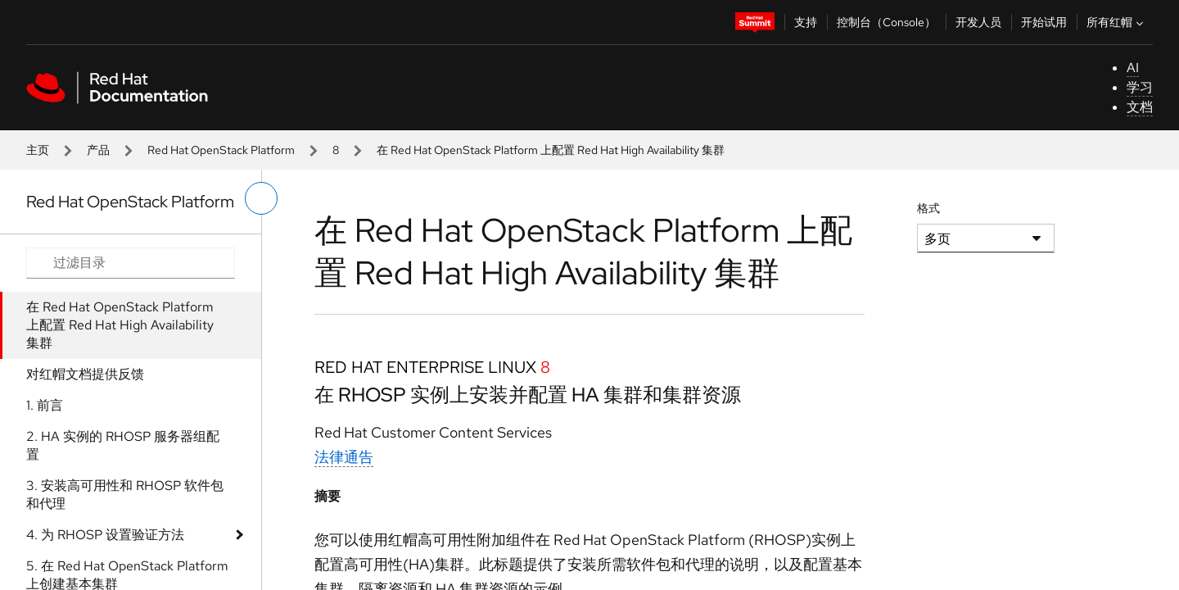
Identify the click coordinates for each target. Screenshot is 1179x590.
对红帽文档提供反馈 (85, 374)
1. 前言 (44, 405)
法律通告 (343, 456)
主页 (37, 150)
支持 (805, 22)
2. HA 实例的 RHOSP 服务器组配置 (122, 445)
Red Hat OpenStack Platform (221, 150)
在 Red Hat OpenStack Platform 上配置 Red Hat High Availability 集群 (120, 325)
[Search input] (130, 263)
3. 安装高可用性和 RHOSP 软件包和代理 (125, 494)
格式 (928, 208)
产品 (98, 150)
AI (1133, 67)
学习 (1140, 87)
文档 (1140, 107)
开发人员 (978, 22)
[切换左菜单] (261, 198)
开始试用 (1044, 22)
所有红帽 (1116, 22)
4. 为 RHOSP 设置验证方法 (105, 534)
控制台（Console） (886, 22)
